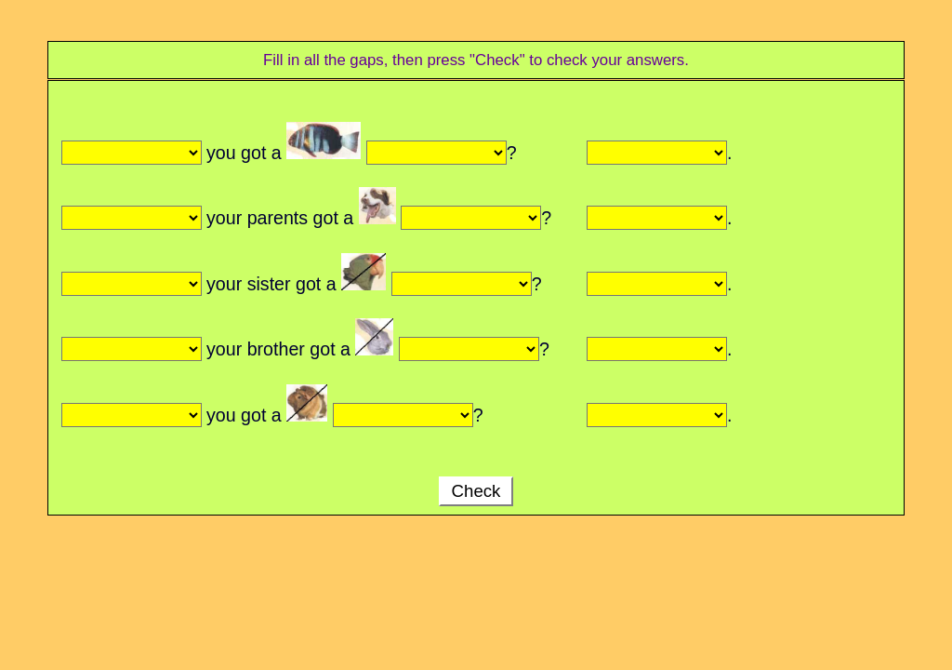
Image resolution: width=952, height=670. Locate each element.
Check (475, 491)
